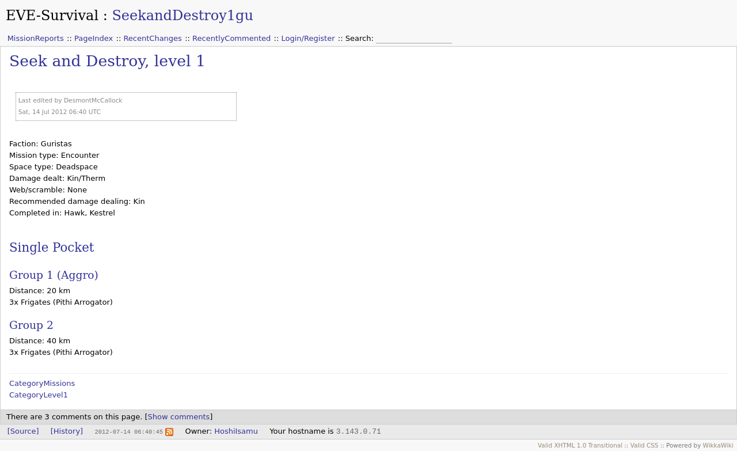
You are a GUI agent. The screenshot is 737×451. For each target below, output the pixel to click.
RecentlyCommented (231, 38)
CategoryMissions (42, 383)
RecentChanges (152, 38)
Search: (360, 38)
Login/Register (308, 38)
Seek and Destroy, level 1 (107, 61)
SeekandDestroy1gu (182, 15)
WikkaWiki (718, 445)
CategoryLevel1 (38, 395)
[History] (67, 431)
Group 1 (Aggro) (53, 275)
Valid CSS (644, 445)
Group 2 (31, 325)
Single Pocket (51, 247)
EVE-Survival (52, 15)
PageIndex (93, 38)
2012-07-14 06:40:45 (128, 431)
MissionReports (35, 38)
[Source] (23, 431)
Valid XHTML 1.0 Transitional (580, 445)
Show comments (179, 416)
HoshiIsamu (236, 431)
